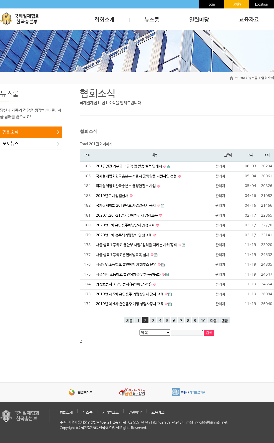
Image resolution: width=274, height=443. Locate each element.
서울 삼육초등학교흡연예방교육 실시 (123, 255)
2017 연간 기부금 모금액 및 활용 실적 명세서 (129, 166)
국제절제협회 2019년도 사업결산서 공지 (126, 205)
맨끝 (224, 321)
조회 (266, 155)
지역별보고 (110, 412)
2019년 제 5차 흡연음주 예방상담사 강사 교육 (130, 294)
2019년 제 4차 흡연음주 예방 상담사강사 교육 (130, 304)
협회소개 (105, 20)
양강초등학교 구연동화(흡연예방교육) (124, 284)
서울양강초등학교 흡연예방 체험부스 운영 (126, 264)
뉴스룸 (151, 20)
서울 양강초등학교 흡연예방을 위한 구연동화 (128, 274)
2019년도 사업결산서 (112, 196)
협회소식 (10, 132)
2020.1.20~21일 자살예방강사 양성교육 (127, 215)
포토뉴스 (10, 143)
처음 (129, 321)
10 (203, 321)
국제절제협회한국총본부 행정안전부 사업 (126, 186)
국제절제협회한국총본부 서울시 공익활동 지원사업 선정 (136, 176)
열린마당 (199, 20)
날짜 (250, 155)
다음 (213, 321)
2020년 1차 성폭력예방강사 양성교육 (124, 235)
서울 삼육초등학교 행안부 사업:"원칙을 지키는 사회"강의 (137, 245)
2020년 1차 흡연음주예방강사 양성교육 (125, 225)
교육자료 (249, 20)
